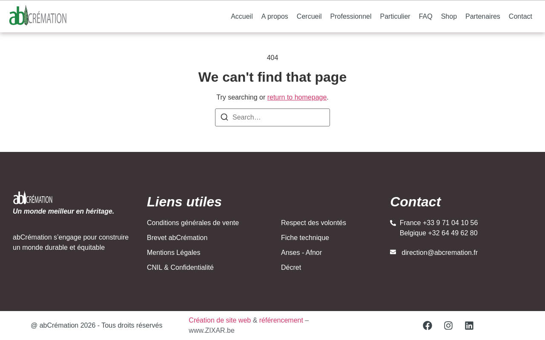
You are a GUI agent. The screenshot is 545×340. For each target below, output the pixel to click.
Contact (520, 16)
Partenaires (482, 16)
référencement (281, 320)
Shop (449, 16)
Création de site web (220, 320)
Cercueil (309, 16)
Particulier (395, 16)
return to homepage (297, 97)
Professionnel (351, 16)
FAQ (426, 16)
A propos (274, 16)
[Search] (224, 118)
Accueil (242, 16)
